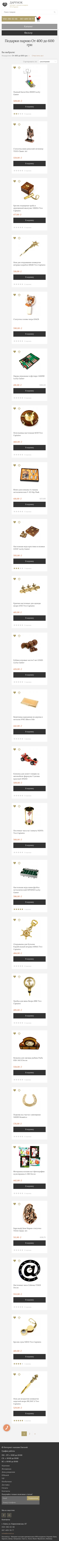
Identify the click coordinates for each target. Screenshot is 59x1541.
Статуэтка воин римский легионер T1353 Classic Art (28, 150)
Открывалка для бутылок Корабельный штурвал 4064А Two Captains (27, 946)
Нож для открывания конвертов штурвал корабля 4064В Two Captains (29, 263)
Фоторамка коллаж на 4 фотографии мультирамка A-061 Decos (29, 1172)
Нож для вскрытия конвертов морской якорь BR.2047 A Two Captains (26, 1401)
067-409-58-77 (27, 19)
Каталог (28, 26)
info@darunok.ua (8, 1533)
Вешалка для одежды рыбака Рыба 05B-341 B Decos (28, 1059)
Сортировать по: (30, 61)
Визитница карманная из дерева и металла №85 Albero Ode (28, 718)
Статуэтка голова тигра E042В (26, 319)
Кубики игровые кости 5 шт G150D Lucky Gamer (28, 661)
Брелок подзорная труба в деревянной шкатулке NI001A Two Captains (28, 208)
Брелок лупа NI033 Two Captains (27, 1342)
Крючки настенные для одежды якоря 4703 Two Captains (27, 604)
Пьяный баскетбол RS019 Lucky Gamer (26, 93)
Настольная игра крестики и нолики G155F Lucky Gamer (29, 547)
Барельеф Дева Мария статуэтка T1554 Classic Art (27, 1229)
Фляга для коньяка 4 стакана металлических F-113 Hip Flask (26, 491)
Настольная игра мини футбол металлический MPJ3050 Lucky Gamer (26, 890)
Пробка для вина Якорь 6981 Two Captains (27, 1002)
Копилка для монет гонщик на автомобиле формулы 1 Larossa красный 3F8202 (26, 776)
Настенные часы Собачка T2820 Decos (27, 1286)
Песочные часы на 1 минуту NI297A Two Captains (28, 831)
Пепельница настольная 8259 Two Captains (28, 434)
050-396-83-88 (9, 18)
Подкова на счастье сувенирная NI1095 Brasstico (27, 1116)
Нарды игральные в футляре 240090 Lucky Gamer (29, 377)
